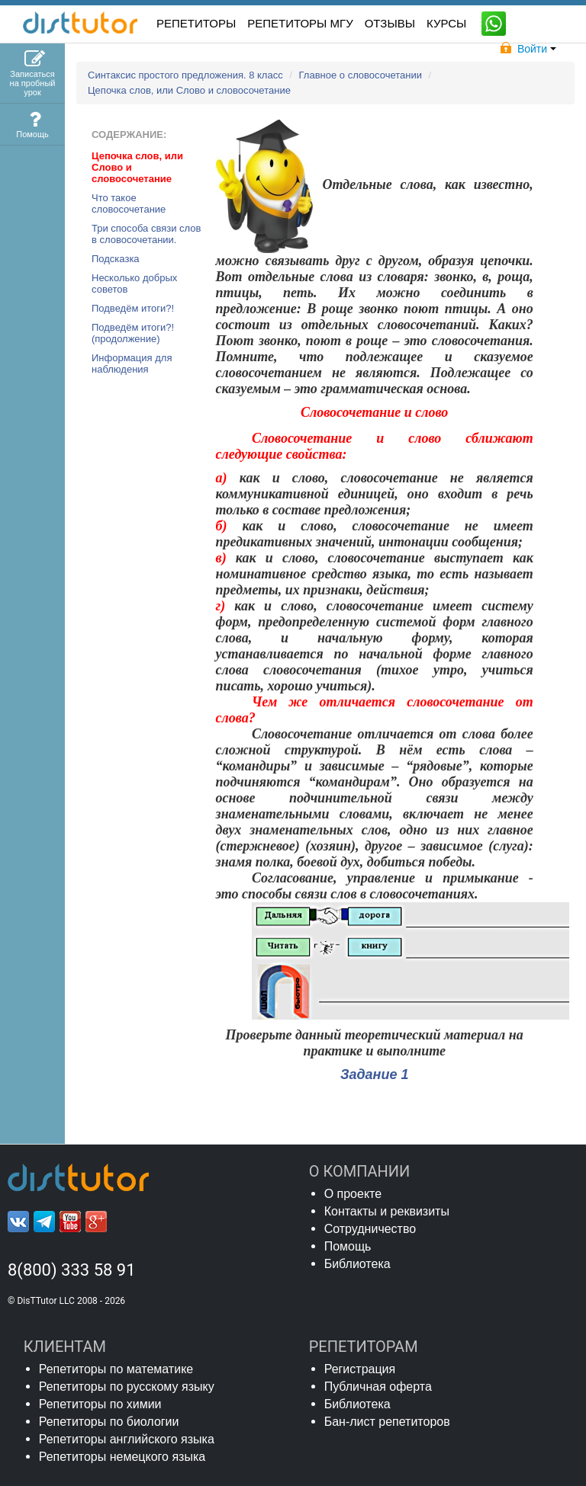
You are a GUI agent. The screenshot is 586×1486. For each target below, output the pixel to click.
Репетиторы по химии (100, 1404)
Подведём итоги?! (133, 308)
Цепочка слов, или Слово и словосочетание (189, 90)
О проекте (353, 1193)
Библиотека (357, 1263)
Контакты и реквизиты (386, 1211)
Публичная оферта (378, 1386)
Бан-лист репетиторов (387, 1421)
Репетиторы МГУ (300, 23)
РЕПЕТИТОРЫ (196, 23)
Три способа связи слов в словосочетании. (146, 234)
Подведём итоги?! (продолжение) (133, 333)
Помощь (348, 1246)
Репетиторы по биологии (109, 1421)
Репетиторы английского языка (126, 1439)
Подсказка (116, 258)
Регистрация (360, 1369)
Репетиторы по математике (116, 1369)
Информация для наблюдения (132, 363)
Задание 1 (374, 1074)
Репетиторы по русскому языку (126, 1386)
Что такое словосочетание (129, 203)
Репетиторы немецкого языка (122, 1456)
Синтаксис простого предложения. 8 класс (186, 75)
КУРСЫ (446, 23)
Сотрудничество (370, 1228)
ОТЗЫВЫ (390, 23)
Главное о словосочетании (362, 75)
